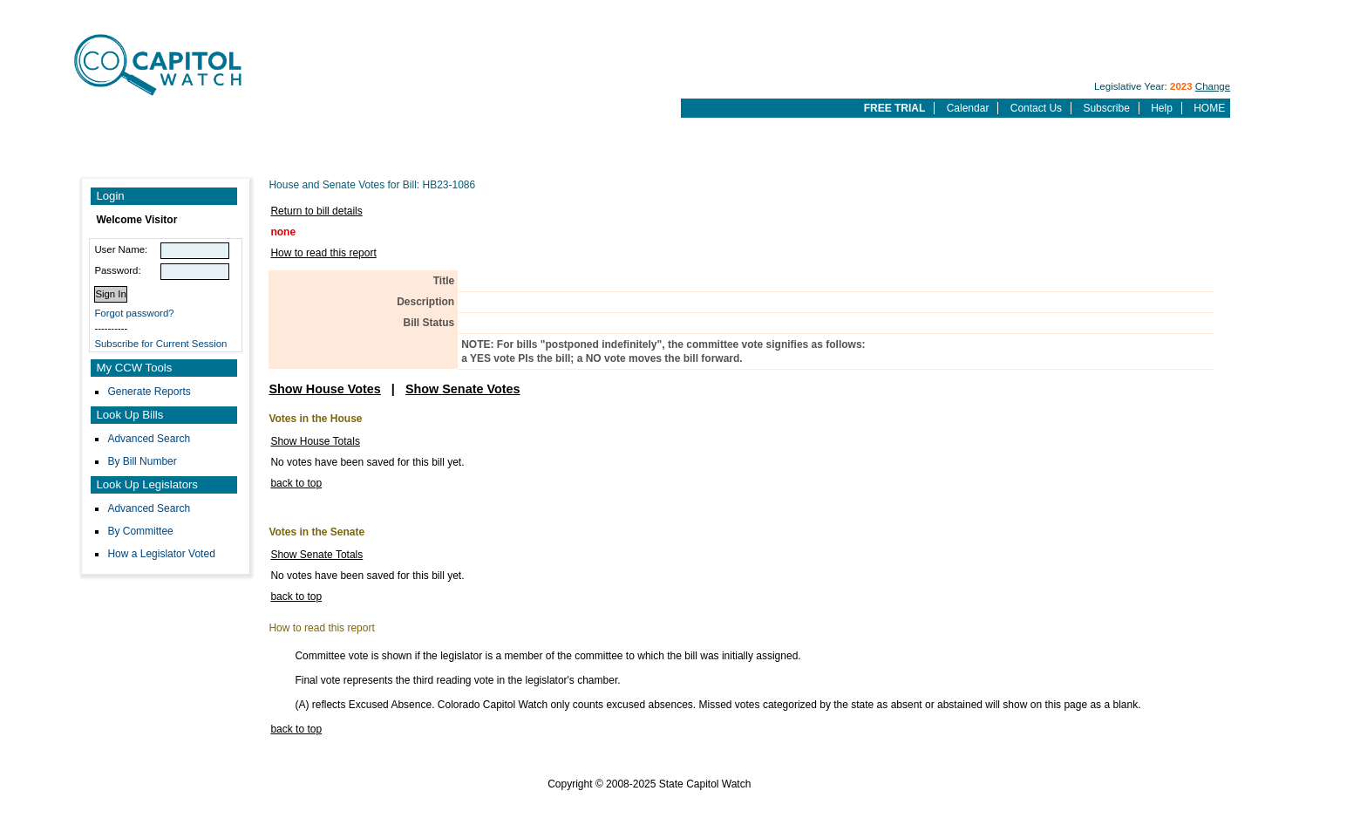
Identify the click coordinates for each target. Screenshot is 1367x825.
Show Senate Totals (316, 555)
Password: (117, 270)
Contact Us (1036, 108)
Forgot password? (133, 313)
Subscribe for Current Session (160, 343)
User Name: (120, 249)
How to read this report (323, 253)
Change (1212, 86)
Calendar (968, 108)
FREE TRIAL (895, 108)
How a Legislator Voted (160, 554)
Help (1162, 108)
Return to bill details (316, 211)
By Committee (140, 531)
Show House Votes (324, 389)
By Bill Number (141, 461)
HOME (1209, 108)
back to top (296, 483)
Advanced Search (148, 439)
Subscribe (1106, 108)
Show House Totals (315, 441)
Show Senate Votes (462, 389)
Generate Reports (148, 391)
